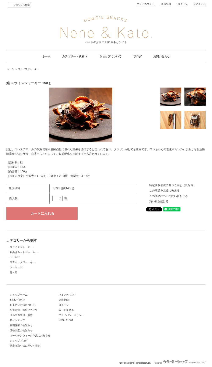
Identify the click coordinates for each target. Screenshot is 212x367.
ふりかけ (15, 257)
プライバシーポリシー (71, 315)
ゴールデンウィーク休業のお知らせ (30, 335)
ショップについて (110, 56)
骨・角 (13, 272)
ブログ (137, 56)
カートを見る (66, 310)
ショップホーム (19, 294)
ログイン (182, 4)
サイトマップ (17, 320)
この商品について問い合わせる (168, 196)
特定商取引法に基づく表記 (25, 345)
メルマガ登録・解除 (21, 315)
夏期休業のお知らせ (21, 325)
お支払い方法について (22, 304)
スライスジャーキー (28, 69)
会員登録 (166, 4)
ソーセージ (16, 267)
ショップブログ (19, 340)
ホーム (46, 56)
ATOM (69, 320)
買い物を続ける (159, 201)
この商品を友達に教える (164, 190)
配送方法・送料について (24, 310)
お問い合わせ (161, 56)
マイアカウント (146, 4)
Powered (180, 363)
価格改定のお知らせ (21, 330)
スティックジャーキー (22, 262)
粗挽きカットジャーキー (24, 252)
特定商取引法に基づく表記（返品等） (172, 185)
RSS (61, 320)
